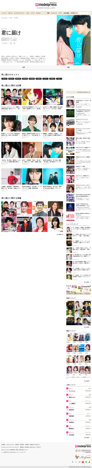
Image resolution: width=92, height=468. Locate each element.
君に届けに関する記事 (11, 85)
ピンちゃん (72, 391)
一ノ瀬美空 (72, 403)
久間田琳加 (25, 78)
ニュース (4, 13)
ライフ (32, 13)
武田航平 (71, 409)
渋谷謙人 (71, 422)
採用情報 (27, 444)
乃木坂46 (71, 435)
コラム (27, 13)
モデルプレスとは (10, 444)
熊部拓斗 (71, 428)
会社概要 (3, 444)
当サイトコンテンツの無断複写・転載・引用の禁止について (14, 449)
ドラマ (60, 13)
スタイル (10, 13)
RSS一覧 (39, 447)
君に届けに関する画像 (11, 198)
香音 (59, 78)
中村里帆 (32, 78)
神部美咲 (71, 416)
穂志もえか (72, 397)
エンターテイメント (19, 13)
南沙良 (4, 78)
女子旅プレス (74, 13)
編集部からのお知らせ (35, 444)
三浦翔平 (39, 78)
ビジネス (38, 13)
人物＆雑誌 (66, 13)
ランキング (54, 13)
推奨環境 (22, 444)
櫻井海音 (18, 78)
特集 (48, 13)
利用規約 (17, 444)
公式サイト (5, 43)
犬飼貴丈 (52, 78)
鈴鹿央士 (11, 78)
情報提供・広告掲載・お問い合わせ (28, 447)
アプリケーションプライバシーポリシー (10, 447)
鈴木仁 (45, 78)
